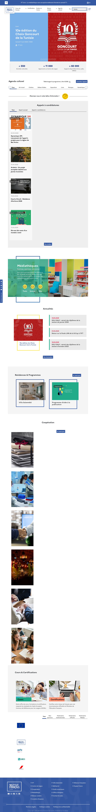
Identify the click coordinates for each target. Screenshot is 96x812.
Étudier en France (39, 9)
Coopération (36, 789)
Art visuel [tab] (22, 87)
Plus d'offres (48, 244)
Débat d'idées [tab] (42, 87)
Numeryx (65, 810)
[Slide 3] (47, 59)
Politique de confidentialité (61, 807)
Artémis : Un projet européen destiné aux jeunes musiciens (19, 169)
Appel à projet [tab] (23, 110)
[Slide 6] (53, 59)
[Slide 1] (43, 59)
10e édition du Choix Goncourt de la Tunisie (27, 34)
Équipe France (78, 786)
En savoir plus (76, 375)
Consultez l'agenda (82, 81)
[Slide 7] (55, 59)
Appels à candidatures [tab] (38, 110)
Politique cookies (44, 807)
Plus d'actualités (48, 357)
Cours (20, 699)
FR (89, 3)
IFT (33, 783)
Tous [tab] (13, 87)
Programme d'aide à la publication (61, 403)
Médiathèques (27, 265)
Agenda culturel (60, 9)
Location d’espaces (38, 799)
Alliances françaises (80, 783)
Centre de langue (37, 786)
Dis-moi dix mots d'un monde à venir (19, 231)
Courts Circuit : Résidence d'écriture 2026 (20, 200)
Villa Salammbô (25, 402)
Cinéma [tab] (31, 87)
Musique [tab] (70, 87)
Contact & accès (58, 796)
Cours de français (18, 9)
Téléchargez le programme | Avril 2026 (55, 81)
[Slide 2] (45, 59)
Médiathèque (36, 792)
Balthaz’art (56, 786)
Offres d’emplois (58, 792)
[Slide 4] (49, 59)
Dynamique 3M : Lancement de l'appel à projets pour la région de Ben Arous (20, 139)
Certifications (31, 8)
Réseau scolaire (49, 9)
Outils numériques (58, 789)
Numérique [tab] (81, 87)
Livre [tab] (62, 87)
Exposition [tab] (53, 87)
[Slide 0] (41, 59)
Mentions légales (31, 807)
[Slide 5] (51, 59)
